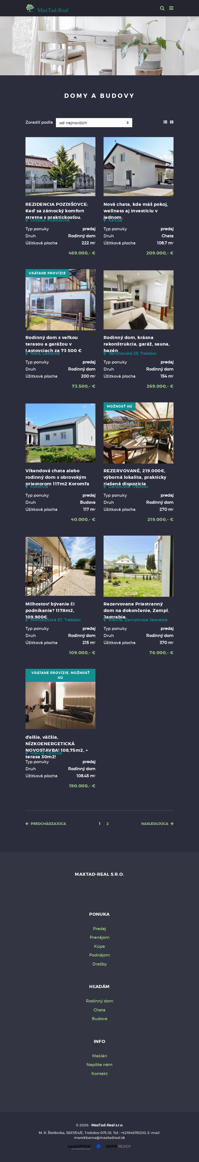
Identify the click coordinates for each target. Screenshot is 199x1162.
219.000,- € (160, 519)
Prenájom (100, 937)
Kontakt (99, 1073)
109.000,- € (82, 652)
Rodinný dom (99, 1000)
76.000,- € (161, 652)
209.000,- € (160, 253)
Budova (99, 1018)
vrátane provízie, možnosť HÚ (60, 675)
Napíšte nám (99, 1064)
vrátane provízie (47, 273)
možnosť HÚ (119, 406)
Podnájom (99, 955)
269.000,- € (160, 386)
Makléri (99, 1055)
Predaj (99, 928)
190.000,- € (82, 786)
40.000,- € (83, 519)
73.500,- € (83, 386)
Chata (99, 1009)
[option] (99, 44)
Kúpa (99, 946)
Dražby (99, 964)
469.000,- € (82, 253)
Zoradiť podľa (39, 122)
